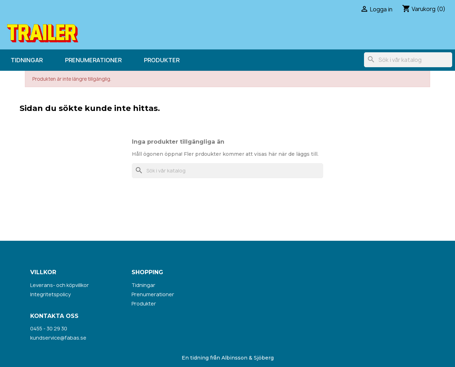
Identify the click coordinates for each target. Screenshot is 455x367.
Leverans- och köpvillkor (59, 285)
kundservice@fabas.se (58, 337)
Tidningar (27, 60)
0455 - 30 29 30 (48, 328)
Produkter (162, 60)
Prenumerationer (93, 60)
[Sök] (408, 59)
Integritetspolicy (50, 294)
